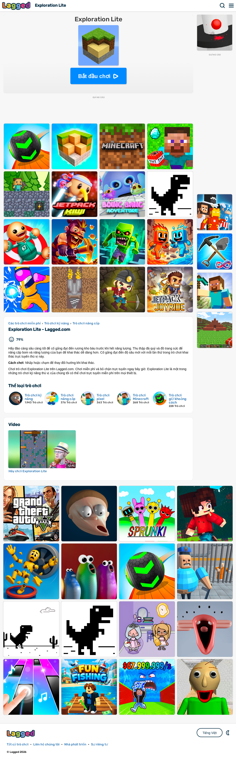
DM (228, 732)
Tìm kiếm (222, 5)
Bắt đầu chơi (94, 76)
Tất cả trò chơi (18, 744)
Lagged (16, 5)
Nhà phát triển (75, 744)
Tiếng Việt (210, 733)
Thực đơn (231, 5)
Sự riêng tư (99, 744)
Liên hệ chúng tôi (46, 744)
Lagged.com (21, 734)
